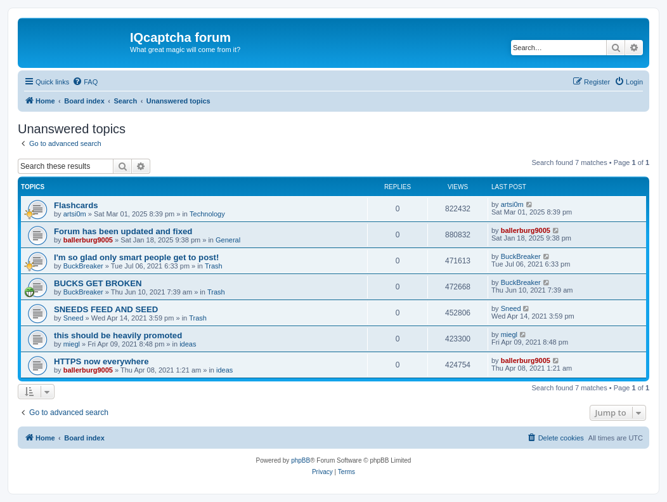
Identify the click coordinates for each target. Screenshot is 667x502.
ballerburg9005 (88, 240)
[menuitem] (85, 81)
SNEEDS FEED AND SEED (106, 309)
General (228, 240)
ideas (187, 344)
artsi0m (74, 214)
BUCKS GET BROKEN (97, 283)
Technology (207, 214)
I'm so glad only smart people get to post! (136, 257)
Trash (214, 266)
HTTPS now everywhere (101, 361)
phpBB (300, 460)
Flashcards (76, 205)
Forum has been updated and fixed (123, 231)
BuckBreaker (83, 266)
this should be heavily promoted (118, 335)
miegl (71, 344)
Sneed (73, 318)
